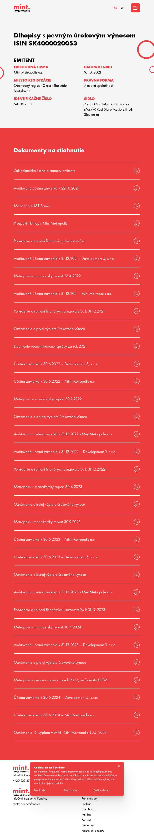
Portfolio (86, 804)
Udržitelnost (89, 809)
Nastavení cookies (93, 831)
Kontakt (86, 820)
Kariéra (86, 815)
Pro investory (89, 799)
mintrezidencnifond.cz (26, 804)
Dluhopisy (88, 825)
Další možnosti (102, 791)
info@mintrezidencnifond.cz (30, 799)
